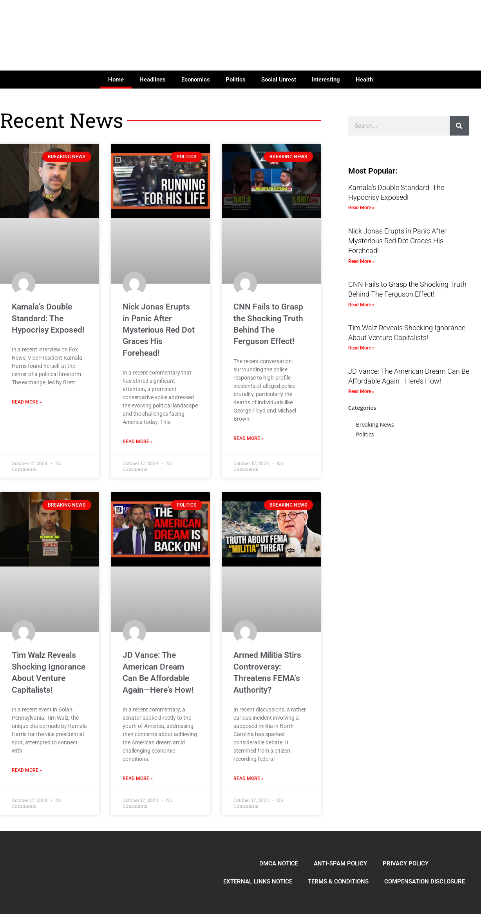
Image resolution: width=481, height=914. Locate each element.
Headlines (152, 79)
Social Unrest (278, 79)
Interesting (326, 79)
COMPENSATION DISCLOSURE (424, 881)
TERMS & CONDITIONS (338, 881)
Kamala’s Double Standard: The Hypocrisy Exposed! (48, 318)
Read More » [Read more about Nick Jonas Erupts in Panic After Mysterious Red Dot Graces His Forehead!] (138, 441)
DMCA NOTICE (278, 863)
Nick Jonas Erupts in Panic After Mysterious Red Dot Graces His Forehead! (159, 330)
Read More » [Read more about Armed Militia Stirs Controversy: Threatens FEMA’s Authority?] (248, 778)
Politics (236, 79)
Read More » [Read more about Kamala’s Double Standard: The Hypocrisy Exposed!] (27, 402)
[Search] (459, 126)
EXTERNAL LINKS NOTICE (257, 881)
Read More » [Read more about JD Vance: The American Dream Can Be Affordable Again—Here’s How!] (138, 778)
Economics (195, 79)
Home (116, 79)
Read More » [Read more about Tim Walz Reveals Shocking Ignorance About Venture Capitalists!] (27, 770)
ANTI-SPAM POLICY (340, 863)
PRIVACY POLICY (406, 863)
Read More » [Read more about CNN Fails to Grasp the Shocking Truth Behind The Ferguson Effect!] (248, 438)
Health (364, 79)
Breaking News (375, 424)
